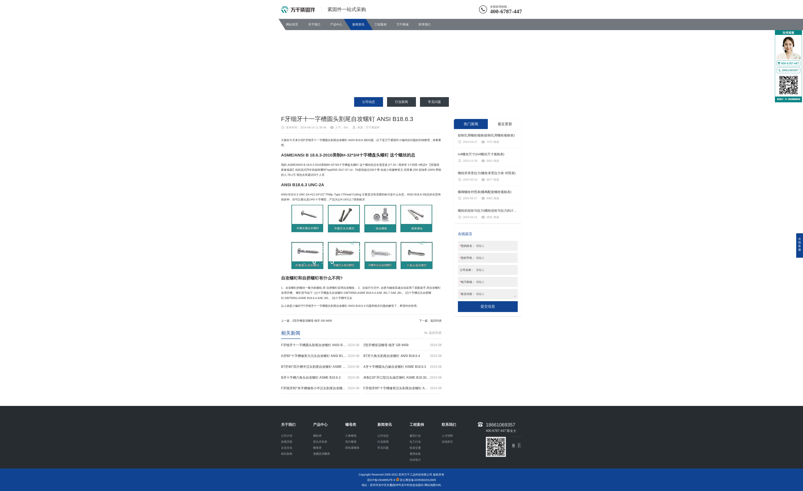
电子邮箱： (467, 282)
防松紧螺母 (352, 472)
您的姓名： (467, 245)
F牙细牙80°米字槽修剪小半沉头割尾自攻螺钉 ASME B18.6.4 (320, 388)
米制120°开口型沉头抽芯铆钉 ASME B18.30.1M (402, 377)
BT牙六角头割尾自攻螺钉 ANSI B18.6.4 (402, 356)
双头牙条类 (320, 466)
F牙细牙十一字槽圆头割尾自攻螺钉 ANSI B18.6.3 (320, 345)
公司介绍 (286, 460)
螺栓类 (317, 460)
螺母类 (317, 472)
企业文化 (286, 472)
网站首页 (292, 24)
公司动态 (368, 102)
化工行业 (415, 466)
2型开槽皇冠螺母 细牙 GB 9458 (312, 320)
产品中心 (336, 24)
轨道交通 (415, 472)
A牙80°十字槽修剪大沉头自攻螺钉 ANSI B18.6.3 (320, 356)
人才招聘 (447, 460)
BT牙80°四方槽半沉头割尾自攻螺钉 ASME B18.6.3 (320, 367)
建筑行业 (415, 460)
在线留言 (447, 466)
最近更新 (505, 124)
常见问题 (434, 102)
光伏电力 (415, 484)
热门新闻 (471, 124)
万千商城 (402, 24)
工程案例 (380, 24)
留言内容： (467, 294)
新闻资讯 (358, 24)
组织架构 (286, 478)
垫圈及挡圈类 (321, 478)
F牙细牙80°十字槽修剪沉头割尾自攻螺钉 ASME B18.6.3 (402, 388)
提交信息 (488, 306)
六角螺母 (351, 460)
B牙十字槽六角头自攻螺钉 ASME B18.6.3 (320, 377)
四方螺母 (351, 466)
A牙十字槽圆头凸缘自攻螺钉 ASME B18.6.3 (402, 367)
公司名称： (467, 269)
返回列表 (436, 320)
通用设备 (415, 478)
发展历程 (286, 466)
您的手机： (467, 257)
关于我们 (314, 24)
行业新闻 (401, 102)
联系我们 (425, 24)
